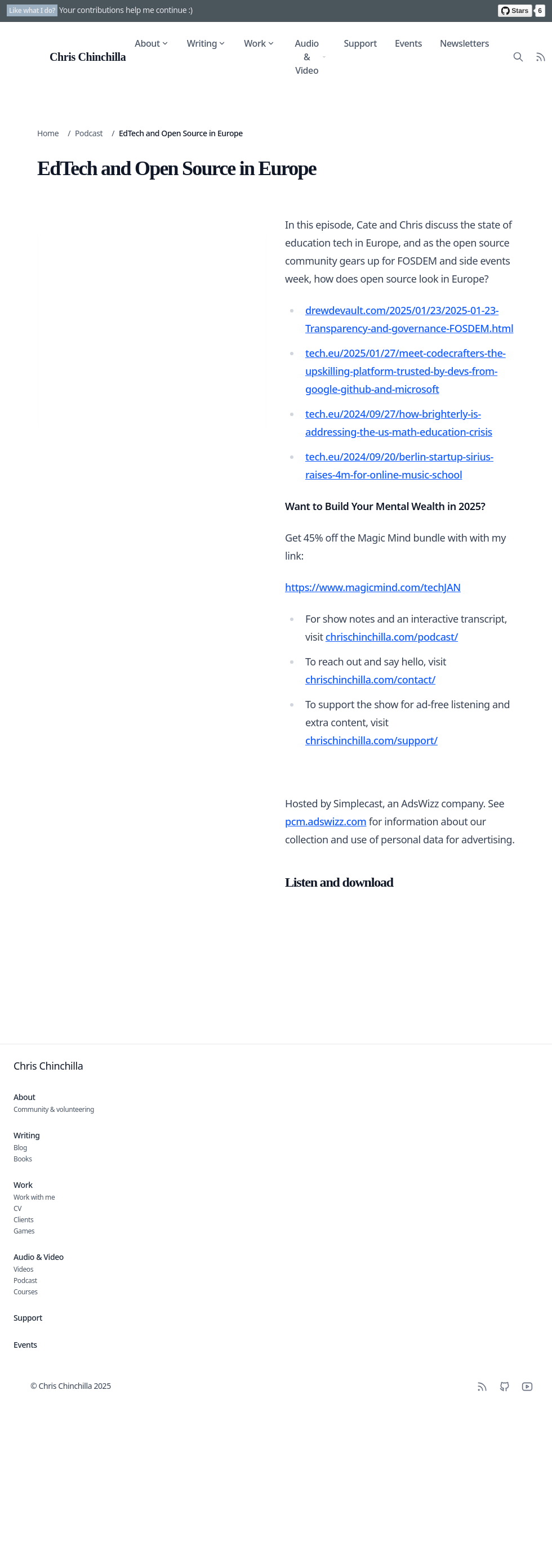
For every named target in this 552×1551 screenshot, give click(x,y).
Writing (206, 43)
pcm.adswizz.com (325, 821)
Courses (26, 1292)
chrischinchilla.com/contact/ (370, 679)
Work (259, 43)
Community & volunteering (54, 1109)
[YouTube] (527, 1386)
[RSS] (482, 1386)
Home (48, 133)
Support (360, 43)
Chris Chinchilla (48, 1065)
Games (24, 1231)
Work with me (34, 1197)
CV (17, 1208)
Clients (23, 1219)
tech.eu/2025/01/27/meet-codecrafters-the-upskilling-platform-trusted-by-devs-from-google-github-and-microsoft (405, 371)
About (151, 43)
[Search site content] (518, 57)
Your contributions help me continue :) (126, 10)
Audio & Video (310, 57)
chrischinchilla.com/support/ (371, 740)
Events (408, 43)
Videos (23, 1269)
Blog (20, 1147)
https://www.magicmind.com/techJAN (373, 587)
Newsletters (464, 43)
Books (23, 1159)
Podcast (89, 133)
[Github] (504, 1386)
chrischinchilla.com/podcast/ (392, 636)
